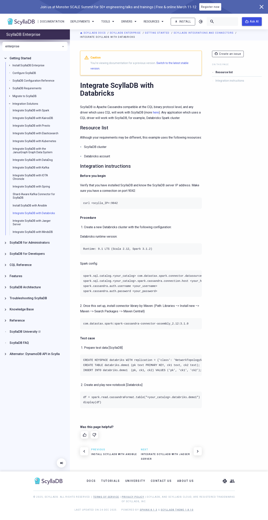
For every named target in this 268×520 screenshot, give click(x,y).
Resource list (224, 72)
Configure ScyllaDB (24, 73)
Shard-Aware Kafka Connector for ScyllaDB (34, 196)
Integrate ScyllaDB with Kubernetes (34, 141)
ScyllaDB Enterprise (126, 33)
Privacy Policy (133, 497)
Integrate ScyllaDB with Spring (31, 186)
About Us (185, 480)
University (135, 480)
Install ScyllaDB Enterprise (28, 65)
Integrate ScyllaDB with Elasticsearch (35, 133)
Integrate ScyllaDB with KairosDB (33, 118)
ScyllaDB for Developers (27, 254)
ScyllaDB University (23, 331)
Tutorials (110, 480)
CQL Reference (21, 265)
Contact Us (161, 480)
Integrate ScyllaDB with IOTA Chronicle (30, 177)
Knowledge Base (22, 309)
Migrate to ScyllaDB (25, 96)
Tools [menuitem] (108, 21)
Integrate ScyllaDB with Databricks (34, 213)
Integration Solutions (25, 103)
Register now (210, 6)
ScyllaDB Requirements (27, 88)
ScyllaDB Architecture (25, 287)
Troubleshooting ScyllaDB (28, 298)
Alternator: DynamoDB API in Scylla (35, 354)
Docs (91, 480)
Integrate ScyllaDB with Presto (31, 125)
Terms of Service (106, 497)
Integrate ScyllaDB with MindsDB (33, 231)
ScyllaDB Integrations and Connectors (204, 33)
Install (183, 22)
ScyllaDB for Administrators (30, 242)
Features (16, 276)
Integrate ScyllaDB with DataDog (33, 159)
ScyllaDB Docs (93, 33)
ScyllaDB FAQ (19, 343)
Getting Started (157, 33)
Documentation (52, 21)
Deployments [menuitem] (82, 21)
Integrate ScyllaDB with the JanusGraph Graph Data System (32, 150)
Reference (17, 320)
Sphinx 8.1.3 (148, 509)
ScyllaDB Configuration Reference (33, 80)
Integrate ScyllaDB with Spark (31, 110)
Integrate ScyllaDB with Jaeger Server (32, 222)
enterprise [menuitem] (35, 46)
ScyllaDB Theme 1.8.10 (177, 509)
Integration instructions (230, 80)
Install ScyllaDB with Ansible (30, 205)
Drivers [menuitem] (129, 21)
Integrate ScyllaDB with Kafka (31, 167)
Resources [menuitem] (154, 21)
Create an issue (228, 54)
